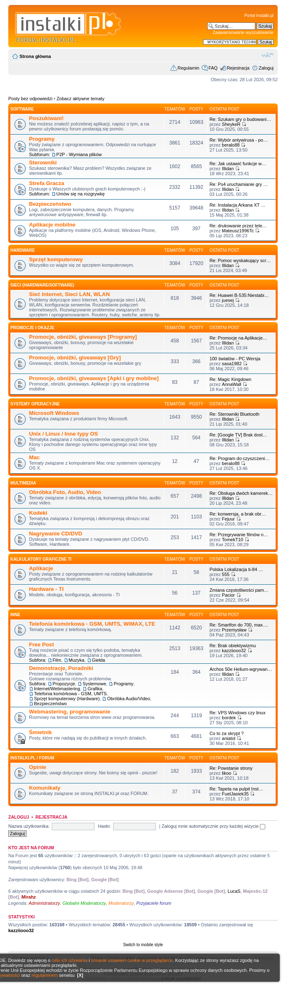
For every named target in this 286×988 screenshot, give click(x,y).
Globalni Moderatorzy (84, 903)
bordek (229, 717)
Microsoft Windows (54, 413)
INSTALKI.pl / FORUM (32, 758)
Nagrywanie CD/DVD (55, 533)
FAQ (213, 67)
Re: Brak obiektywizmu (232, 645)
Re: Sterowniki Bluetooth (234, 414)
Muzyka (77, 660)
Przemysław (234, 629)
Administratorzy (44, 903)
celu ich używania (69, 960)
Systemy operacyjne (35, 404)
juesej (228, 300)
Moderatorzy (121, 903)
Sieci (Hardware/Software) (42, 285)
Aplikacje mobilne (52, 225)
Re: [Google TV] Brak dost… (238, 434)
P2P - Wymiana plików (79, 154)
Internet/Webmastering (57, 688)
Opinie (37, 767)
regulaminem (45, 975)
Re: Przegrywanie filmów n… (238, 534)
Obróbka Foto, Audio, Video (65, 492)
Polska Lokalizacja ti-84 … (236, 569)
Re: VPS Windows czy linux (237, 712)
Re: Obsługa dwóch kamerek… (240, 493)
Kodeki (38, 513)
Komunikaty (44, 788)
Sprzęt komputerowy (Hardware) (66, 698)
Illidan (228, 168)
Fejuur (228, 518)
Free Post (41, 644)
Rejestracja (238, 67)
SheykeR (231, 124)
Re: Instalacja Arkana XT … (237, 204)
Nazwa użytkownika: (29, 826)
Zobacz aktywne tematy (80, 98)
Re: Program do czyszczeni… (239, 458)
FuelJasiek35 (235, 793)
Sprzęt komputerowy (56, 259)
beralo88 (231, 144)
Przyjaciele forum (153, 903)
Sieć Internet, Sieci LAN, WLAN (69, 294)
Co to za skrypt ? (226, 733)
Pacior (228, 595)
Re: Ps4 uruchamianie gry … (238, 184)
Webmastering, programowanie (69, 711)
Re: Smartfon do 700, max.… (238, 624)
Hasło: (104, 826)
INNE (15, 614)
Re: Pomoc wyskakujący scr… (240, 260)
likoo (226, 773)
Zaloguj (266, 67)
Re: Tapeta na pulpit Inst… (236, 788)
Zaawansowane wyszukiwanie (243, 32)
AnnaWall (231, 384)
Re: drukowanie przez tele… (238, 225)
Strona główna (35, 56)
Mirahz (29, 896)
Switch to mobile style (143, 944)
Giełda (98, 660)
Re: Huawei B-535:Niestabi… (239, 295)
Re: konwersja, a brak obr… (237, 513)
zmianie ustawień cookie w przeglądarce (132, 960)
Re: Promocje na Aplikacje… (238, 337)
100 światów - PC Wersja (234, 358)
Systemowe (94, 683)
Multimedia (23, 483)
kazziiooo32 (234, 650)
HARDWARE (22, 250)
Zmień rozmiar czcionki (268, 54)
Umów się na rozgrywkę (80, 193)
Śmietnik (40, 732)
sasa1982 (232, 363)
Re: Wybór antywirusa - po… (238, 139)
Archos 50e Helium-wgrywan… (240, 669)
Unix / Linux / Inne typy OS (63, 434)
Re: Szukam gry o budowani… (240, 119)
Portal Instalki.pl (259, 15)
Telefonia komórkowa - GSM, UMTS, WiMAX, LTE (92, 624)
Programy (42, 139)
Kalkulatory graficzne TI (40, 559)
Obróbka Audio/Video (128, 698)
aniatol (228, 738)
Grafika (94, 688)
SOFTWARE (22, 109)
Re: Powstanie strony (230, 768)
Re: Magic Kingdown (230, 379)
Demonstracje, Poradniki (61, 668)
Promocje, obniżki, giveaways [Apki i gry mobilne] (94, 378)
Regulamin (188, 67)
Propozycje (64, 683)
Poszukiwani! (46, 118)
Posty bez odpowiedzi (30, 98)
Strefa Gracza (46, 183)
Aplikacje (41, 568)
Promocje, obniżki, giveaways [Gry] (75, 357)
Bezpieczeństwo (50, 204)
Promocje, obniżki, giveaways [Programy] (83, 337)
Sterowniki (43, 162)
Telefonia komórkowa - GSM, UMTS (70, 693)
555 (225, 574)
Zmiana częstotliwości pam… (238, 590)
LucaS (234, 891)
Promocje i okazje (32, 327)
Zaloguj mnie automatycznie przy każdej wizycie (213, 826)
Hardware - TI (46, 589)
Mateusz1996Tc (238, 230)
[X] (80, 975)
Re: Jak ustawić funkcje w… (237, 163)
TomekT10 (232, 539)
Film (57, 660)
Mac (34, 457)
